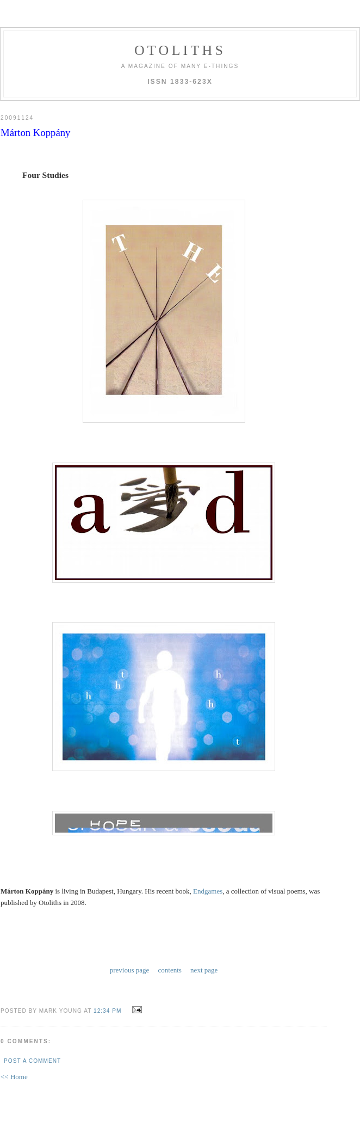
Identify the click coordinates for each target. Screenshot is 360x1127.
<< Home (14, 1077)
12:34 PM (107, 1011)
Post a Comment (32, 1061)
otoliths (180, 50)
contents (170, 970)
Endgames (207, 891)
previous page (130, 970)
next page (204, 970)
